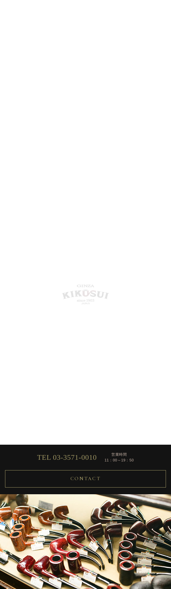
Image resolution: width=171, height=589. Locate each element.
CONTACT (85, 478)
